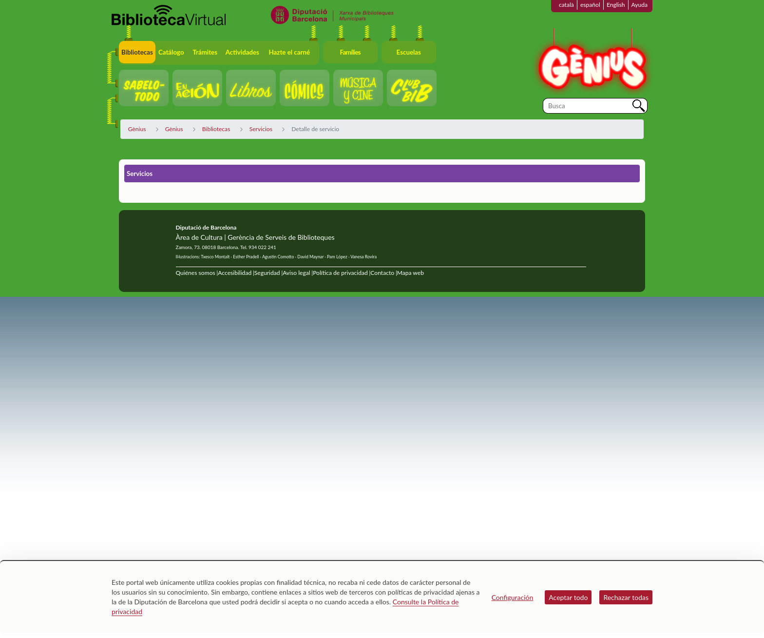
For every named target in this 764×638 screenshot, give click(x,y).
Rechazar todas (626, 597)
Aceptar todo (568, 597)
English (616, 4)
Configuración (513, 597)
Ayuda (639, 4)
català (566, 4)
